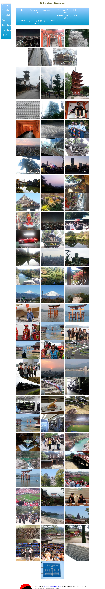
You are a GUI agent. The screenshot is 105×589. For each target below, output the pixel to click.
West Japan (6, 35)
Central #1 (6, 10)
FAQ (23, 21)
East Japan (6, 20)
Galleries (5, 5)
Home (23, 11)
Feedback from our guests (37, 22)
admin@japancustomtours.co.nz (52, 586)
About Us (54, 21)
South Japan (6, 25)
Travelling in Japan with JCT (67, 16)
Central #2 (6, 15)
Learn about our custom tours (40, 11)
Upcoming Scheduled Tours (67, 11)
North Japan (6, 30)
